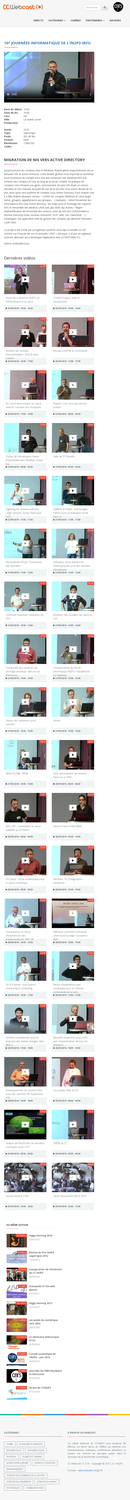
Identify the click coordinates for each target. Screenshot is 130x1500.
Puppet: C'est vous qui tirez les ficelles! (70, 405)
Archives (115, 20)
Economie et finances (30, 1444)
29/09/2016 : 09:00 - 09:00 (19, 1153)
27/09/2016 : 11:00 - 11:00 (19, 519)
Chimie (9, 1444)
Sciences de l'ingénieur (18, 1481)
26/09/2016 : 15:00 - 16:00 (19, 308)
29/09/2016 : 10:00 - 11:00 (66, 1206)
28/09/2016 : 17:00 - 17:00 (66, 995)
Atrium (56, 720)
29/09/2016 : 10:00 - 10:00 (19, 1206)
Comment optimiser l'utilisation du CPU (25, 616)
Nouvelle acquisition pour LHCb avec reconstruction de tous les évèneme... (70, 1039)
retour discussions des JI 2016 (69, 1196)
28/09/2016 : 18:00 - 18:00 (66, 1048)
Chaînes (76, 20)
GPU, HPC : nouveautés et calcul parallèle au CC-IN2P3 (23, 828)
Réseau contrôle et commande (70, 350)
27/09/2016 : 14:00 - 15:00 (19, 678)
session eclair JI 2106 (17, 1196)
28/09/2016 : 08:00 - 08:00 (66, 783)
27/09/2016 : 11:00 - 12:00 (19, 572)
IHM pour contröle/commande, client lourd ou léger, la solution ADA (70, 933)
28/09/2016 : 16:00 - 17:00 (19, 995)
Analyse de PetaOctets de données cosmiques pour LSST (25, 1145)
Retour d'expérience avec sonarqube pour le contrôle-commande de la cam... (68, 986)
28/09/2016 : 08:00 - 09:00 (19, 836)
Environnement (14, 1469)
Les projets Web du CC (65, 1090)
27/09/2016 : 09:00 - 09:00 (19, 466)
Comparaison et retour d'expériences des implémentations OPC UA (20, 933)
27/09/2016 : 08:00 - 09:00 (66, 414)
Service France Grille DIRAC (67, 826)
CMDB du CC (60, 1143)
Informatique (13, 1450)
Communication (35, 1487)
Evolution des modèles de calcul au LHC (72, 616)
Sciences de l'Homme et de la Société (25, 1475)
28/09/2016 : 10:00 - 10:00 (66, 889)
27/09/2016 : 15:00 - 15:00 (66, 678)
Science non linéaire (17, 1462)
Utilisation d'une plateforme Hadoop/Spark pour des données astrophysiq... (72, 563)
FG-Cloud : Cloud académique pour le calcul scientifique (25, 880)
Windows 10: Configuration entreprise (67, 880)
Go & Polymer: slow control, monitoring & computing (21, 986)
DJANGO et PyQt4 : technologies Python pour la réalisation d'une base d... (70, 511)
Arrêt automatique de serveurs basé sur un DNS (70, 775)
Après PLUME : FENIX (17, 773)
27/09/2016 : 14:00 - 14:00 (19, 625)
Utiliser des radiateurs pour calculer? (21, 722)
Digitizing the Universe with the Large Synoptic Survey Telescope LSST (23, 511)
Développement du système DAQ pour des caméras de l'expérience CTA (24, 1092)
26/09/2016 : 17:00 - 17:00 (66, 361)
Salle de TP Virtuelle (63, 456)
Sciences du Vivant (47, 1481)
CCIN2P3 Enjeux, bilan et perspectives (66, 299)
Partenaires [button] (95, 20)
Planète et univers (32, 1456)
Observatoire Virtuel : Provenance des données (24, 563)
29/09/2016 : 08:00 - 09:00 (66, 1100)
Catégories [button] (57, 20)
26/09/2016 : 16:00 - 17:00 (19, 361)
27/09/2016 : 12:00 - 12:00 (66, 572)
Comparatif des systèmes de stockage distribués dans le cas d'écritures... (23, 669)
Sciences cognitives (44, 1462)
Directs (38, 20)
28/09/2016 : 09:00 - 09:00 (19, 889)
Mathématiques (36, 1450)
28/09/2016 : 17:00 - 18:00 (19, 1048)
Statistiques (13, 1487)
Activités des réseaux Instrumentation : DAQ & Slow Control (22, 352)
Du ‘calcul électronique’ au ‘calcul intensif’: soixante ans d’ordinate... (24, 405)
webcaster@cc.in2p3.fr (90, 1470)
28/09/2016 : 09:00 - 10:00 (66, 836)
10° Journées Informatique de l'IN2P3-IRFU (47, 42)
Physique (11, 1456)
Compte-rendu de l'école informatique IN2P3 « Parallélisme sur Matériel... (71, 669)
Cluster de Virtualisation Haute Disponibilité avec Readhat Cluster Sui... (24, 458)
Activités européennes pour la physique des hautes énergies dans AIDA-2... (25, 1039)
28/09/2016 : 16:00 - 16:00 (19, 942)
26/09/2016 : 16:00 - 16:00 (66, 308)
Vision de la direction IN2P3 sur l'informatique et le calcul (23, 299)
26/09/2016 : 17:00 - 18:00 (19, 414)
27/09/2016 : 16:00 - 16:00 (66, 731)
